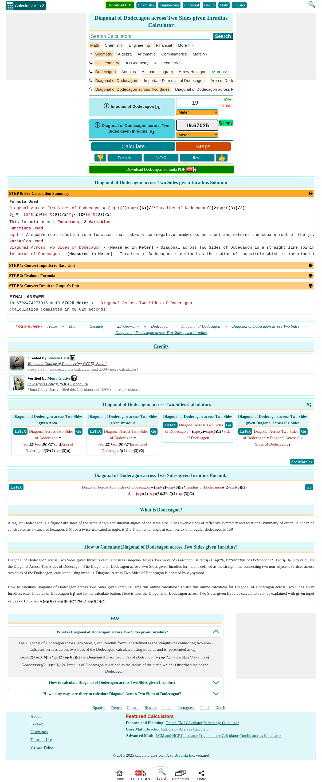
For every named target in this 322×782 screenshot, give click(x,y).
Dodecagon (105, 71)
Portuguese (186, 707)
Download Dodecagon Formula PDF (161, 169)
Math (224, 5)
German (133, 707)
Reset (197, 158)
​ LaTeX (20, 431)
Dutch (220, 707)
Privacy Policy (42, 747)
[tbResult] (197, 125)
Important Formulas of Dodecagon (174, 80)
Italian (167, 707)
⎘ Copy (226, 123)
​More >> (185, 45)
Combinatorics (174, 54)
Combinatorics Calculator (260, 735)
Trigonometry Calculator (218, 735)
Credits (161, 346)
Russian (151, 707)
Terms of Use (41, 739)
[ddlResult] (197, 135)
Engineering (169, 5)
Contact (36, 724)
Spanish (99, 707)
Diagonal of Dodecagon (116, 80)
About (35, 716)
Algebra (125, 54)
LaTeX (160, 158)
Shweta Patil (58, 358)
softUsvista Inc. (182, 755)
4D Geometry (166, 63)
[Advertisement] (46, 46)
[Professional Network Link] (72, 358)
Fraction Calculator (162, 729)
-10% (226, 106)
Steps (203, 146)
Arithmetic (146, 54)
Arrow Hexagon (192, 71)
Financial (191, 5)
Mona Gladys (58, 378)
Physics (239, 5)
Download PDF (119, 5)
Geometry (103, 54)
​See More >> (302, 462)
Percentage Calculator (221, 723)
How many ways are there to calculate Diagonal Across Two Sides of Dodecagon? (112, 694)
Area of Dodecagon (227, 80)
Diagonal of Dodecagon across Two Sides (132, 89)
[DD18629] (197, 112)
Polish (205, 707)
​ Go (78, 431)
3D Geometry (136, 63)
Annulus (128, 71)
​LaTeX (16, 487)
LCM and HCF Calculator (177, 735)
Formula (125, 158)
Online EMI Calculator (184, 723)
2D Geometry (107, 63)
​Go (309, 487)
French (116, 707)
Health (209, 5)
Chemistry (146, 5)
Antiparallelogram (157, 71)
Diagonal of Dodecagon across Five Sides (212, 89)
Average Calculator (194, 729)
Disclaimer (39, 732)
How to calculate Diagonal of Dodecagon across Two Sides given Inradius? (112, 682)
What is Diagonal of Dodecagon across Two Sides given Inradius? (112, 632)
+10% (226, 99)
